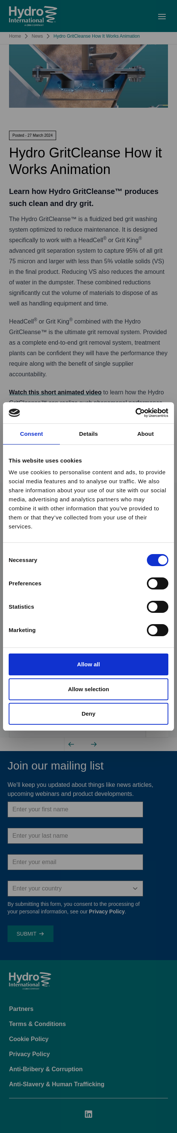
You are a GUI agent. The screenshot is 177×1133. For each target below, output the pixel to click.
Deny (89, 713)
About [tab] (145, 434)
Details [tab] (88, 434)
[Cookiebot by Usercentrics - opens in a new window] (135, 413)
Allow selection (88, 689)
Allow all (88, 664)
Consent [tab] (31, 434)
